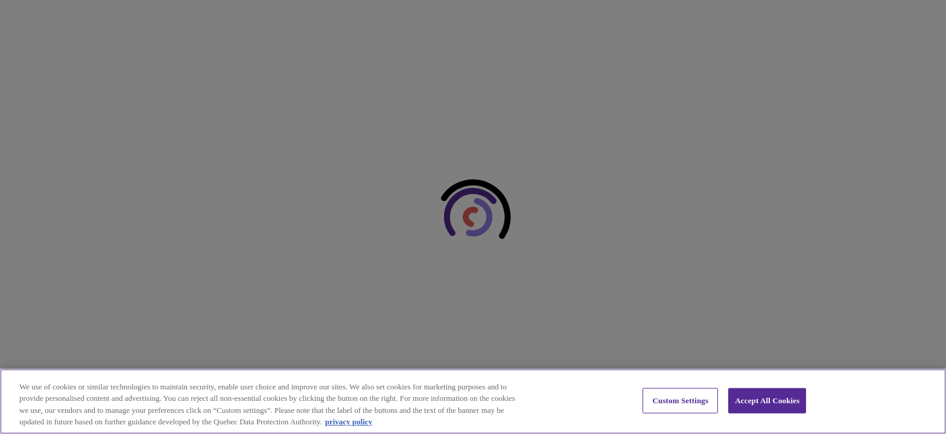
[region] (473, 401)
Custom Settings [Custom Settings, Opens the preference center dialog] (681, 400)
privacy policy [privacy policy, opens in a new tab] (348, 421)
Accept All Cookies (767, 400)
